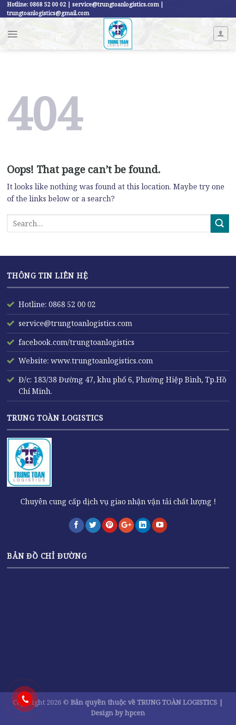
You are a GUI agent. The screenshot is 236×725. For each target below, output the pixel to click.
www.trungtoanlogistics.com (101, 361)
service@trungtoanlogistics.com (75, 323)
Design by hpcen (118, 712)
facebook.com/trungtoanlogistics (76, 342)
